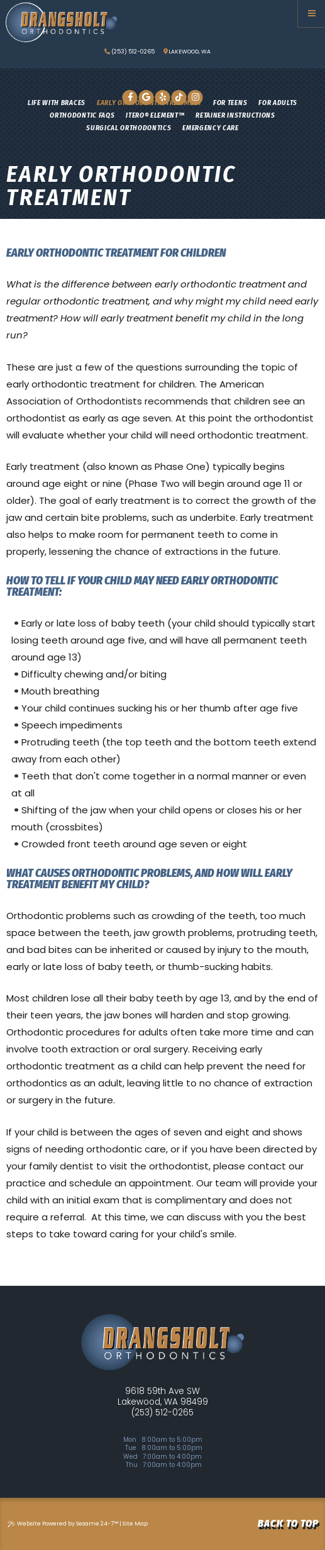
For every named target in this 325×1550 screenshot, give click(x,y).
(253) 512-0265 (129, 51)
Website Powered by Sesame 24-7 (63, 1523)
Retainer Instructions (235, 115)
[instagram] (195, 97)
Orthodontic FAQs (82, 115)
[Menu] (311, 13)
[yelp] (162, 97)
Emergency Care (210, 127)
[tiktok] (179, 97)
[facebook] (130, 97)
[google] (146, 97)
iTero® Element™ (155, 115)
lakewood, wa (187, 51)
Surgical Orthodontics (128, 127)
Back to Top (288, 1523)
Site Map (135, 1523)
